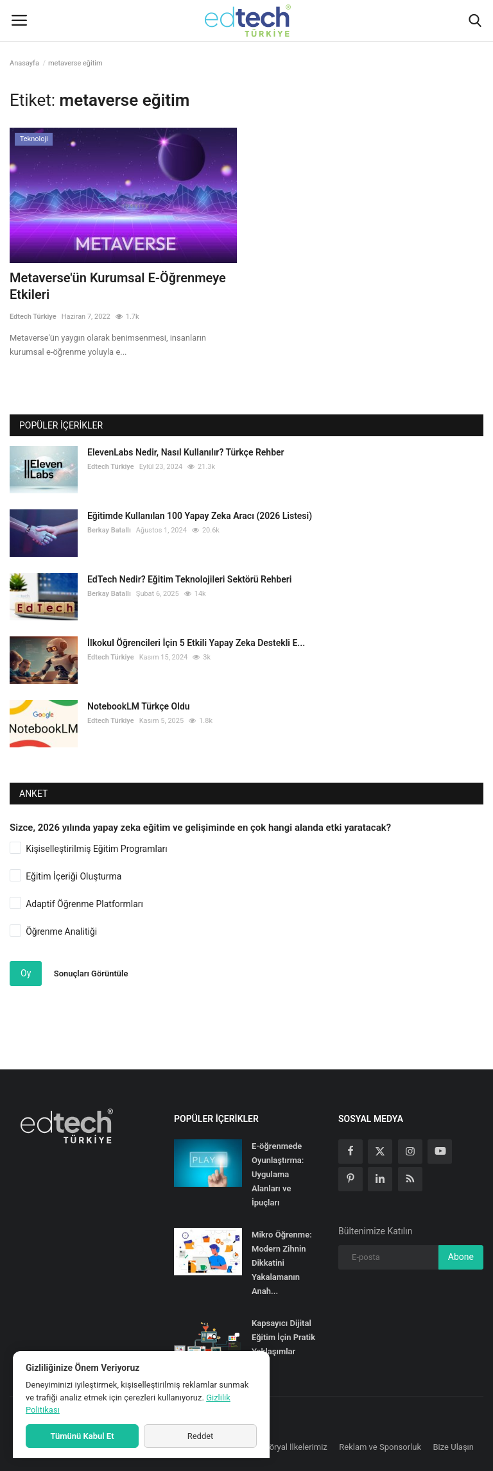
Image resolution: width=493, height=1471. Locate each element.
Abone (461, 1257)
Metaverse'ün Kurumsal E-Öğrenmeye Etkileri (118, 286)
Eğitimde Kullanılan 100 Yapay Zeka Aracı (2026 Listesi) (199, 516)
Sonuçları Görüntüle (91, 973)
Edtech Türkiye (33, 316)
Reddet (200, 1436)
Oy (26, 973)
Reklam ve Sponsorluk (380, 1447)
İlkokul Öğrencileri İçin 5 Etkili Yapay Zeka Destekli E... (196, 643)
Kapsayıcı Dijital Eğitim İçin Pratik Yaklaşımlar (283, 1337)
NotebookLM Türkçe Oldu (138, 706)
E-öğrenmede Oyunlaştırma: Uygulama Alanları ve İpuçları (278, 1174)
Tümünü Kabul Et (82, 1436)
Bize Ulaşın (453, 1447)
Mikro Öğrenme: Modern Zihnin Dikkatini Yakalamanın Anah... (282, 1263)
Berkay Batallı (109, 530)
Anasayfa (24, 63)
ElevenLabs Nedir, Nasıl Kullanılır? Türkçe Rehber (185, 452)
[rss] (410, 1179)
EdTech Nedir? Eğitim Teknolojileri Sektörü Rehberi (189, 579)
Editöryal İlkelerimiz (291, 1447)
